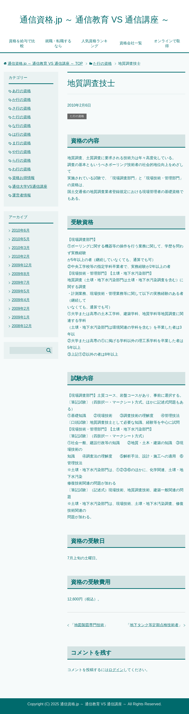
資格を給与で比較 (22, 43)
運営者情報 (21, 195)
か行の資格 (21, 100)
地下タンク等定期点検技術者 (154, 625)
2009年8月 (21, 274)
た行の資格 (77, 116)
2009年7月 (21, 282)
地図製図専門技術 (89, 625)
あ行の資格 (21, 91)
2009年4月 (21, 300)
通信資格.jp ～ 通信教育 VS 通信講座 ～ (94, 19)
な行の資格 (21, 126)
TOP (45, 63)
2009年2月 (21, 309)
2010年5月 (21, 239)
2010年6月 (21, 230)
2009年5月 (21, 291)
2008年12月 (22, 326)
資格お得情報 (23, 178)
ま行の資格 (21, 143)
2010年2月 (21, 256)
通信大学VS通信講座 (29, 186)
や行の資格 (21, 152)
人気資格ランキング (94, 43)
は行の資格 (21, 134)
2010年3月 (21, 248)
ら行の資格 (21, 160)
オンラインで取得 (167, 43)
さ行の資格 (21, 108)
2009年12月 (22, 265)
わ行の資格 (21, 169)
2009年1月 (21, 317)
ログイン (116, 670)
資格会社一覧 (131, 43)
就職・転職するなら (58, 43)
